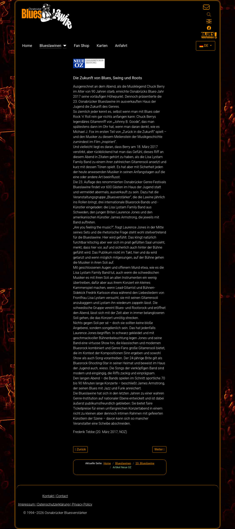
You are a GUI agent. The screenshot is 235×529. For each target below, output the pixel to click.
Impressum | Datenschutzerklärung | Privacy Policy (55, 504)
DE (204, 46)
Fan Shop (81, 46)
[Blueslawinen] (64, 45)
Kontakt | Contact (55, 496)
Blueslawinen (50, 46)
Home (27, 46)
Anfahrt (121, 46)
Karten (102, 46)
